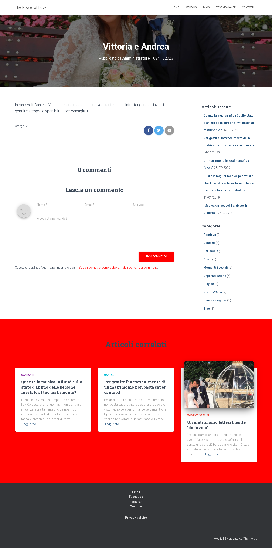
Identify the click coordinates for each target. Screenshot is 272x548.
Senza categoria (215, 300)
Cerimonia (211, 251)
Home (175, 7)
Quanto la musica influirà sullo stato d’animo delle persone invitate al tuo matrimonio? (229, 123)
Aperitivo (210, 234)
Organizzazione (215, 275)
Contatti (248, 7)
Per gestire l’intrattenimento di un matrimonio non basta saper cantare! (135, 387)
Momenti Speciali (216, 267)
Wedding (191, 7)
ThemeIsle (250, 538)
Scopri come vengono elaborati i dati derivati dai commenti (118, 267)
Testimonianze (226, 7)
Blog (206, 7)
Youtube (136, 506)
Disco (208, 259)
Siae (207, 308)
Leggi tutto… (30, 423)
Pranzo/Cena (213, 292)
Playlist (209, 284)
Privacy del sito (136, 517)
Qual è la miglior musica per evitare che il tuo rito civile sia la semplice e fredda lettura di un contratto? (229, 183)
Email (136, 492)
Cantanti (209, 243)
